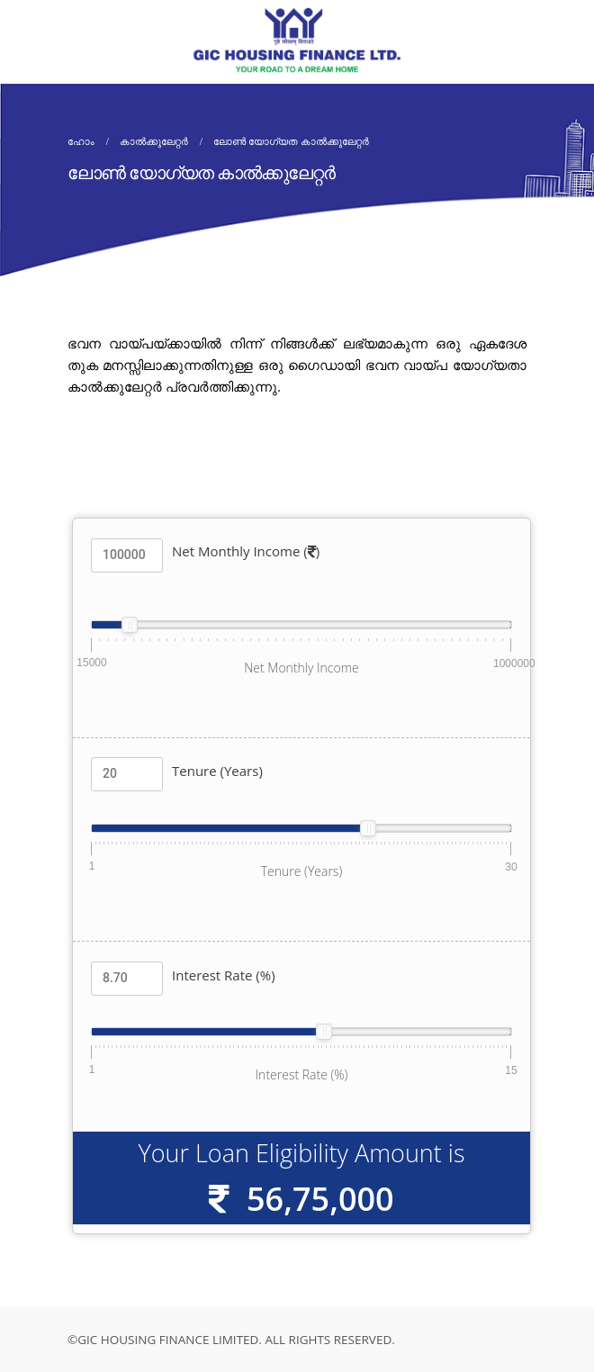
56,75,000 (320, 1199)
